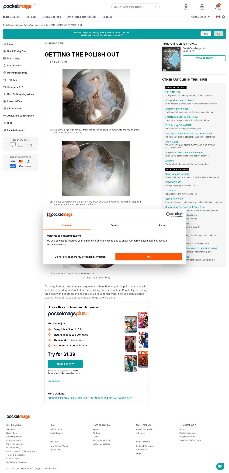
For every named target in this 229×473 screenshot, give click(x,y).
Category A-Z (13, 87)
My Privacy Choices (16, 462)
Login (139, 453)
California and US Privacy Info (20, 451)
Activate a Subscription (18, 115)
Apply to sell (142, 449)
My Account (12, 65)
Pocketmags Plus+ (16, 72)
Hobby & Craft (51, 16)
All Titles (10, 429)
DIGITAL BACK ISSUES (120, 398)
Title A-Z (10, 79)
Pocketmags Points (102, 440)
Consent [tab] (67, 225)
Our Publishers (13, 440)
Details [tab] (114, 225)
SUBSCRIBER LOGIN (58, 398)
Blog (7, 122)
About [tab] (162, 225)
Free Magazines (14, 436)
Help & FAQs (56, 429)
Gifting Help (55, 449)
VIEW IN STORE (204, 58)
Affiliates (140, 433)
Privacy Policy (13, 447)
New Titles (11, 433)
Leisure (108, 16)
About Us (183, 429)
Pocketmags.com (187, 433)
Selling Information (145, 446)
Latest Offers (12, 101)
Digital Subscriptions (12, 25)
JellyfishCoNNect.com (190, 440)
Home (8, 44)
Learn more (54, 381)
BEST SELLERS (11, 16)
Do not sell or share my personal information (80, 256)
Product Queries (144, 429)
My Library (11, 58)
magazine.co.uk (187, 436)
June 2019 (50, 25)
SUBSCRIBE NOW (65, 364)
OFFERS (31, 16)
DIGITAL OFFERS (98, 398)
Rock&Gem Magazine (33, 25)
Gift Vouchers (13, 108)
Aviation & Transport (82, 16)
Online (96, 436)
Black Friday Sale (15, 51)
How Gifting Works (59, 446)
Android (97, 433)
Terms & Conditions (15, 455)
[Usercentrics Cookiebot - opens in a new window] (169, 214)
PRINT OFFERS (79, 398)
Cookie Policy (13, 458)
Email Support (56, 433)
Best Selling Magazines (18, 94)
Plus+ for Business (15, 444)
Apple (96, 429)
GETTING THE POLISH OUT (69, 25)
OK (149, 256)
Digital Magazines (101, 444)
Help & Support (14, 130)
